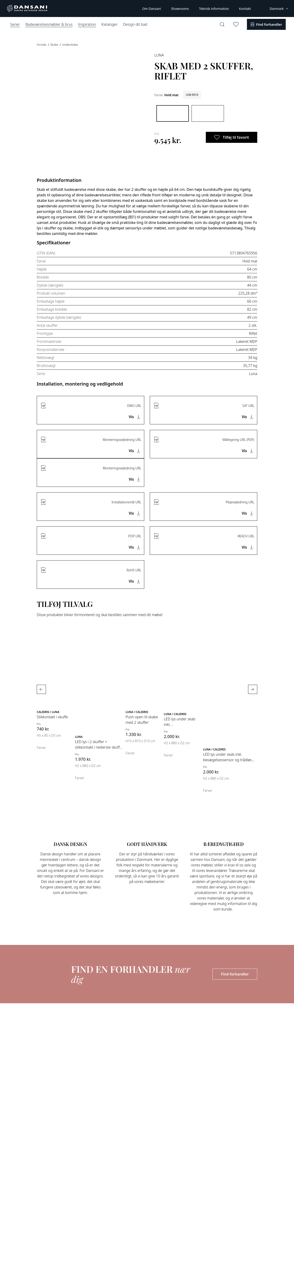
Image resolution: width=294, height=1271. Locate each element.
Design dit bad (135, 24)
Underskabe (70, 45)
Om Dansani (151, 8)
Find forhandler (235, 974)
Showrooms (180, 8)
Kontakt (245, 8)
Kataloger (110, 24)
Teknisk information (214, 8)
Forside (42, 45)
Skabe (54, 45)
